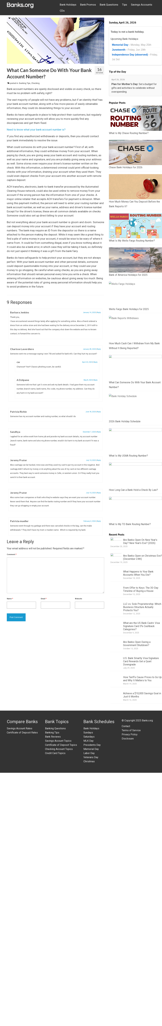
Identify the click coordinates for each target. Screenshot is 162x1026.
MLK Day (88, 994)
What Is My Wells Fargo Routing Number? (132, 268)
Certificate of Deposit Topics (61, 998)
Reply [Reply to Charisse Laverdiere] (99, 349)
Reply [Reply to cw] (96, 362)
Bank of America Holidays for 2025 (128, 331)
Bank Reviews (53, 989)
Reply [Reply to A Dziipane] (96, 380)
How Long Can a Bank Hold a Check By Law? (133, 714)
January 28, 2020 (89, 349)
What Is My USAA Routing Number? (128, 652)
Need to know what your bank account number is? (36, 129)
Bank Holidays (91, 981)
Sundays (88, 985)
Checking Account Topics (59, 1002)
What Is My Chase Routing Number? (129, 133)
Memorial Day (91, 1002)
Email (44, 599)
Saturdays (89, 989)
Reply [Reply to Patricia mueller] (99, 521)
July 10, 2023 (91, 460)
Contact (126, 979)
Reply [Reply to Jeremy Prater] (99, 460)
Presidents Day (92, 998)
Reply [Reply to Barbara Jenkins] (99, 312)
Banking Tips (24, 83)
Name (10, 599)
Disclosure (128, 991)
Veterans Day (90, 1010)
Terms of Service (131, 983)
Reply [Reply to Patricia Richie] (99, 412)
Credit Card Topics (55, 1006)
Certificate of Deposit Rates (22, 985)
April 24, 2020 (87, 362)
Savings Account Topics (58, 994)
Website (78, 599)
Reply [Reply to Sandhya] (99, 432)
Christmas (89, 1014)
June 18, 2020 (91, 412)
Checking (35, 83)
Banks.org (147, 973)
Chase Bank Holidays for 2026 (125, 167)
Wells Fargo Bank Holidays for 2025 (129, 393)
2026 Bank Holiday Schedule (125, 589)
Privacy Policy (130, 987)
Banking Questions (55, 981)
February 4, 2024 (89, 521)
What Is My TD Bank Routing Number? (130, 776)
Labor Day (89, 1006)
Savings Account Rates (19, 981)
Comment (12, 554)
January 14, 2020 (89, 312)
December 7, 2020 (89, 432)
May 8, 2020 (88, 380)
